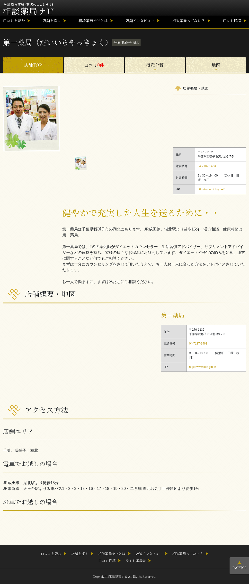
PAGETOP (239, 568)
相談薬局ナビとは (93, 20)
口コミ (94, 65)
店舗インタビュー (139, 20)
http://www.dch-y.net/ (211, 189)
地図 (216, 65)
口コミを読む (14, 20)
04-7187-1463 (207, 166)
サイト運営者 (135, 560)
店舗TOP (33, 65)
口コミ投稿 (232, 20)
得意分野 (155, 65)
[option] (81, 118)
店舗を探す (52, 20)
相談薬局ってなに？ (188, 20)
